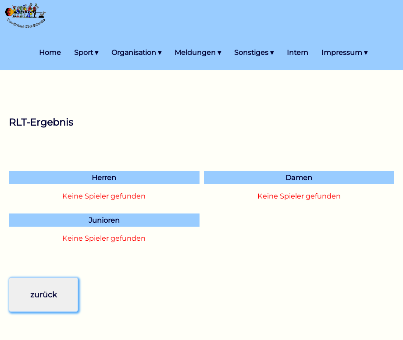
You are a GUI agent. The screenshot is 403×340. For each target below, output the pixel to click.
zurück (43, 294)
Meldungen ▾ (198, 52)
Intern (297, 52)
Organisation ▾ (136, 52)
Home (50, 52)
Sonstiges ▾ (254, 52)
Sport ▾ (86, 52)
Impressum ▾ (344, 52)
